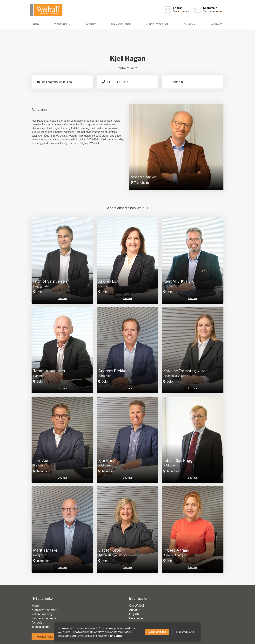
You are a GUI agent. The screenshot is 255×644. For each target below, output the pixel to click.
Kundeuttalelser (157, 24)
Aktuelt (90, 24)
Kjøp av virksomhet (45, 610)
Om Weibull (137, 605)
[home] (46, 10)
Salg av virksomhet (45, 618)
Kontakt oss (45, 636)
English (134, 614)
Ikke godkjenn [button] (185, 632)
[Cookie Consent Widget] (127, 632)
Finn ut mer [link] (115, 635)
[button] (62, 24)
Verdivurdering (42, 614)
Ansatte (134, 610)
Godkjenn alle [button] (157, 631)
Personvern (137, 618)
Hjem (35, 605)
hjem (36, 24)
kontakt (216, 24)
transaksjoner (121, 24)
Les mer (62, 298)
